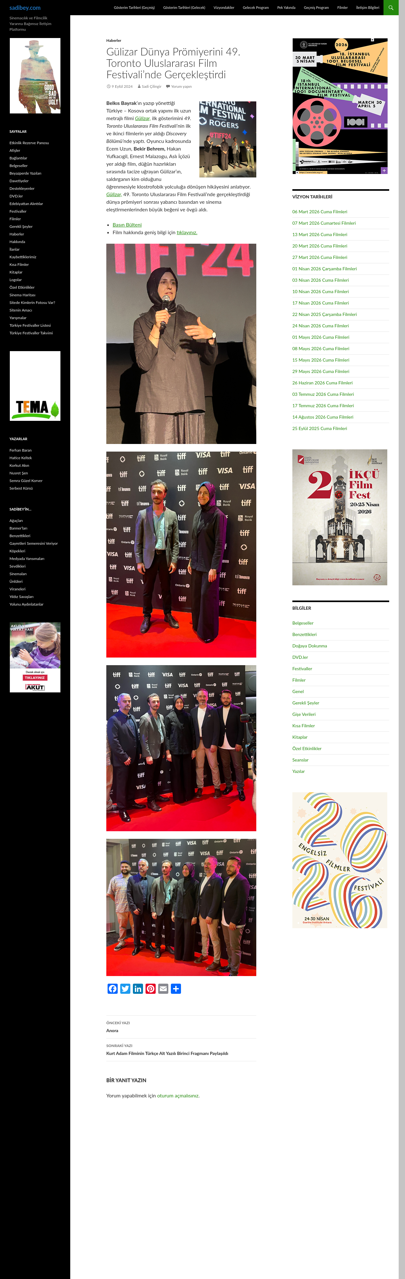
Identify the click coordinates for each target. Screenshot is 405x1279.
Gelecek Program (256, 7)
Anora (181, 1026)
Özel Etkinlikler (306, 748)
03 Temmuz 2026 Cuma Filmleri (323, 394)
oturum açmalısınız (178, 1095)
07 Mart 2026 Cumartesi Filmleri (324, 223)
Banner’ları (18, 528)
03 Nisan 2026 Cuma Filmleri (320, 280)
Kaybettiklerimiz (22, 256)
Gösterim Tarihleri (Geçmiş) (134, 7)
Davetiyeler (18, 180)
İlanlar (14, 249)
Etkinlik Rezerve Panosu (29, 142)
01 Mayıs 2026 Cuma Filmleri (320, 337)
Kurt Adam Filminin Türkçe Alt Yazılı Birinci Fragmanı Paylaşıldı (181, 1049)
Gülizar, (143, 118)
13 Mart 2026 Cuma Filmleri (319, 234)
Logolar (15, 279)
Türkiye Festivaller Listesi (30, 325)
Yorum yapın (181, 86)
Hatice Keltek (20, 457)
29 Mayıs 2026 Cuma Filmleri (320, 371)
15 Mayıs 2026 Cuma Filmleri (320, 360)
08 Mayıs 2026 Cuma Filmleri (320, 348)
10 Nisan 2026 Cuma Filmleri (320, 291)
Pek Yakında (286, 7)
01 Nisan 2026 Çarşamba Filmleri (324, 268)
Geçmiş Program (316, 7)
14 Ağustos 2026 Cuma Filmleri (322, 417)
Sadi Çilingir (151, 86)
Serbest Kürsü (21, 488)
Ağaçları (16, 520)
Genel (298, 691)
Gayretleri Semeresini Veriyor (33, 543)
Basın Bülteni (127, 225)
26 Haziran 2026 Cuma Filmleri (322, 382)
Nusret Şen (18, 473)
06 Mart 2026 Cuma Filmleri (319, 211)
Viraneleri (17, 589)
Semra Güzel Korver (25, 480)
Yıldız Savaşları (21, 596)
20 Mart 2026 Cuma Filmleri (319, 245)
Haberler (113, 40)
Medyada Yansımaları (26, 558)
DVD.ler (300, 657)
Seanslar (300, 759)
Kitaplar (300, 737)
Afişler (14, 150)
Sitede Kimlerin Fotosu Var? (32, 302)
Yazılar (298, 771)
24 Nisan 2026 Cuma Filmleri (320, 325)
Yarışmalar (18, 317)
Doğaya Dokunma (309, 645)
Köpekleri (17, 551)
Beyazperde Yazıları (25, 173)
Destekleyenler (21, 188)
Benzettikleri (304, 634)
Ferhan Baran (20, 450)
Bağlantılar (18, 158)
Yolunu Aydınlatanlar (26, 604)
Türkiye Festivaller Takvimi (31, 333)
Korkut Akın (19, 465)
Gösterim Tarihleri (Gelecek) (184, 7)
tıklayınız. (187, 232)
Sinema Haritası (22, 294)
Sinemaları (18, 573)
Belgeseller (303, 623)
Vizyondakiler (224, 7)
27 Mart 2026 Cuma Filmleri (319, 257)
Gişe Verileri (304, 714)
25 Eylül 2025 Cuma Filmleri (319, 428)
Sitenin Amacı (20, 310)
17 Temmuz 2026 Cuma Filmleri (323, 405)
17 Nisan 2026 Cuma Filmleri (320, 302)
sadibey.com (24, 7)
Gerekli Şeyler (305, 702)
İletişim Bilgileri (367, 7)
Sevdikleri (17, 566)
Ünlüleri (15, 581)
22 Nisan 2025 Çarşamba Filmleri (324, 314)
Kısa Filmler (303, 725)
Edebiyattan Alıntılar (26, 203)
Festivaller (302, 668)
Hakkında (17, 241)
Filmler (342, 7)
